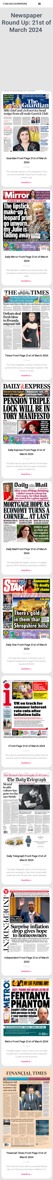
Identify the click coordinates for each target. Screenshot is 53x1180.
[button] (39, 4)
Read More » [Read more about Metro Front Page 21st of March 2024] (26, 1056)
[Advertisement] (26, 61)
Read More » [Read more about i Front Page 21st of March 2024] (26, 758)
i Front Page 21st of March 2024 (26, 740)
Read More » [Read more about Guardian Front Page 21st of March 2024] (26, 177)
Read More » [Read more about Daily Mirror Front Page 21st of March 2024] (26, 276)
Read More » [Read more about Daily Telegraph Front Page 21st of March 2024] (26, 875)
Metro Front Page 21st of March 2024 (26, 1036)
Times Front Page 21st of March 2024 (26, 350)
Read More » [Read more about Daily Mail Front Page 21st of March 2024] (26, 565)
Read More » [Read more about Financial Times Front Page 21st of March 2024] (26, 1169)
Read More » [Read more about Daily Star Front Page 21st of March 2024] (26, 664)
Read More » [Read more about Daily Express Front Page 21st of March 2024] (26, 469)
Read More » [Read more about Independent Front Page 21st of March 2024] (26, 966)
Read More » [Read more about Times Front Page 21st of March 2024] (26, 370)
